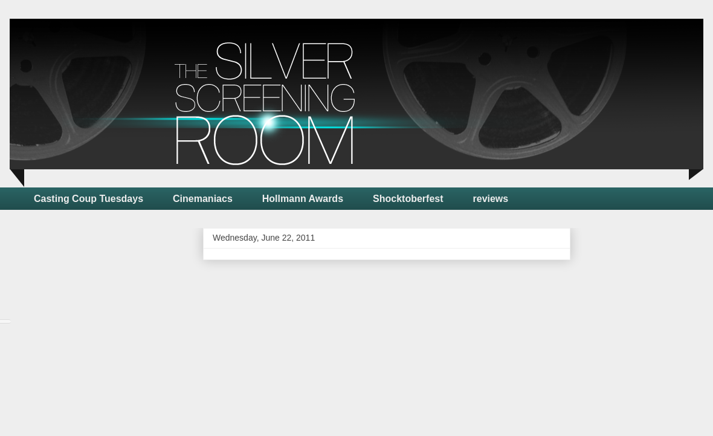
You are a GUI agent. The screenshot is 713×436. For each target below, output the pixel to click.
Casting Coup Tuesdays (88, 199)
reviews (491, 199)
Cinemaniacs (203, 199)
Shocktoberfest (408, 199)
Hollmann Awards (302, 199)
